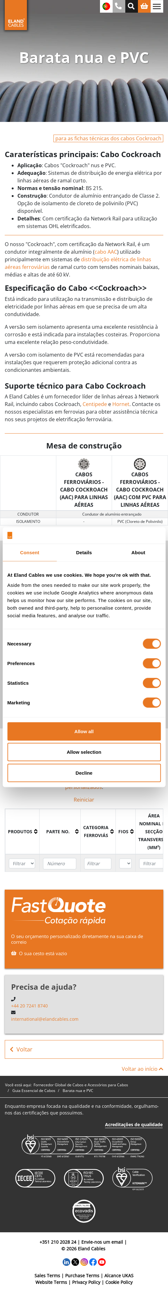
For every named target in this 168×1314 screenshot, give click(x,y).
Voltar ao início (142, 1068)
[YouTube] (102, 1262)
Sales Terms (47, 1276)
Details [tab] (84, 552)
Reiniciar (84, 799)
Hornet (120, 404)
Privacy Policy (86, 1282)
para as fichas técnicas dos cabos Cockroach (108, 138)
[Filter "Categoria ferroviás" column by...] (97, 863)
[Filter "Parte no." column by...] (59, 863)
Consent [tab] (29, 552)
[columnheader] (22, 831)
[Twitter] (75, 1262)
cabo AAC (106, 251)
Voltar (21, 1049)
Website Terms (51, 1282)
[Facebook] (93, 1262)
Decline (84, 772)
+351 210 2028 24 (58, 1242)
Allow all (84, 731)
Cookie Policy (119, 1282)
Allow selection (84, 752)
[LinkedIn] (66, 1262)
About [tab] (138, 552)
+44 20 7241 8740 (29, 1006)
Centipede (95, 404)
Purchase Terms (82, 1276)
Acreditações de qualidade (134, 1124)
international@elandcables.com (44, 1019)
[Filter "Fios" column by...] (125, 863)
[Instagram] (84, 1262)
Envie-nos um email (102, 1242)
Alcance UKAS (119, 1276)
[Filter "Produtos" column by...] (22, 863)
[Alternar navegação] (157, 6)
